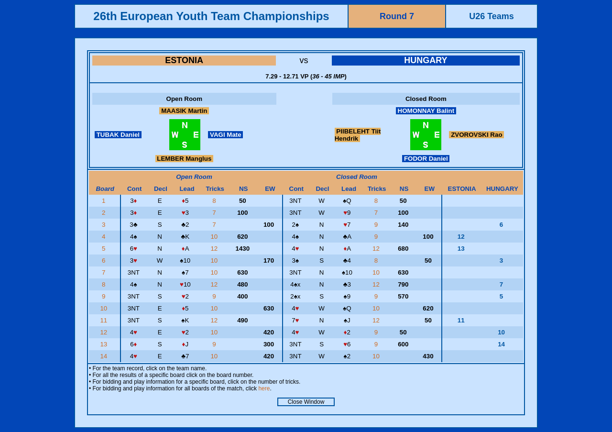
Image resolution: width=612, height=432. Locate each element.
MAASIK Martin (184, 110)
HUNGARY (425, 60)
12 (214, 248)
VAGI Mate (225, 134)
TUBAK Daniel (118, 134)
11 (104, 320)
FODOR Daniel (425, 158)
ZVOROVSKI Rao (476, 134)
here (264, 388)
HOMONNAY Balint (426, 110)
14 (104, 356)
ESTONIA (184, 60)
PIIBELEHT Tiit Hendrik (358, 135)
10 (214, 236)
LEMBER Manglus (184, 158)
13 (104, 344)
